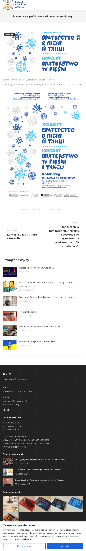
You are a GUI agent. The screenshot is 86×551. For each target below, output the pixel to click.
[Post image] (10, 272)
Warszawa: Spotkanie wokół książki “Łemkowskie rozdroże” (47, 297)
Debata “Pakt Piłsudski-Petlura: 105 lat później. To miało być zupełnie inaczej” (48, 284)
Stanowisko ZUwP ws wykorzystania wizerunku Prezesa (39, 480)
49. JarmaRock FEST (28, 311)
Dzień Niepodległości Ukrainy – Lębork (38, 341)
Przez (45, 209)
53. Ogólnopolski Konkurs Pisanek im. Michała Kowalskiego (40, 459)
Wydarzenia (9, 35)
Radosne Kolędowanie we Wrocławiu (36, 267)
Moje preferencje (24, 546)
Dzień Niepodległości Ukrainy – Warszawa (39, 326)
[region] (43, 536)
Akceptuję (65, 546)
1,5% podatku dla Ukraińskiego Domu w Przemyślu (37, 469)
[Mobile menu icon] (81, 5)
